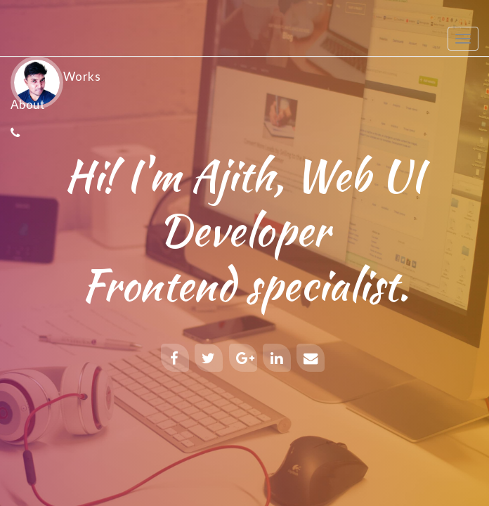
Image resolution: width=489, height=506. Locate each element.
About (28, 104)
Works (81, 76)
